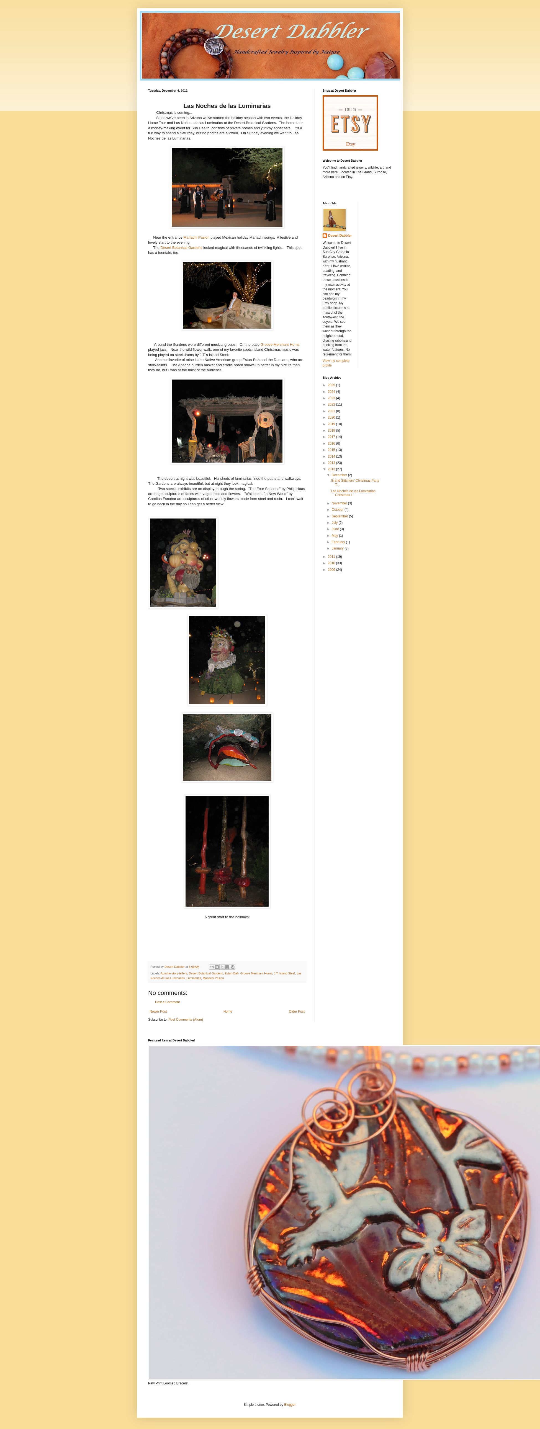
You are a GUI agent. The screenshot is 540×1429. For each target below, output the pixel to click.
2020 (332, 417)
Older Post (297, 1011)
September (340, 516)
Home (227, 1011)
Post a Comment (167, 1002)
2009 (332, 570)
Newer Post (158, 1011)
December (340, 475)
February (339, 542)
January (338, 548)
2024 (332, 392)
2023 (332, 398)
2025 (332, 385)
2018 (332, 430)
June (336, 529)
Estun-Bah (231, 973)
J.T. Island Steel (284, 973)
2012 (332, 469)
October (338, 510)
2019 (332, 424)
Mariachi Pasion (197, 237)
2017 (332, 437)
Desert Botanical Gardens (181, 248)
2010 (332, 563)
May (335, 536)
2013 (332, 463)
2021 (332, 411)
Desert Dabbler (340, 236)
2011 (332, 557)
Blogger (289, 1405)
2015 (332, 450)
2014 (332, 456)
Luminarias (193, 978)
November (340, 503)
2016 (332, 443)
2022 (332, 404)
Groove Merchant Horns (280, 344)
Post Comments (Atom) (185, 1020)
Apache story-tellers (174, 973)
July (335, 523)
